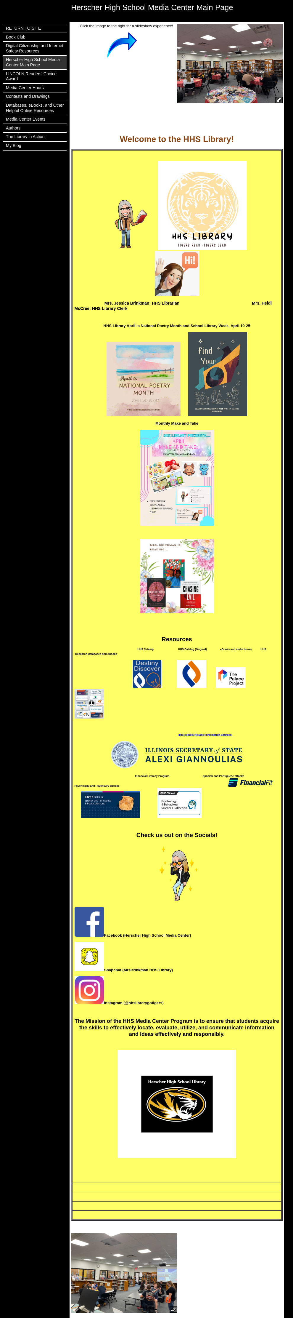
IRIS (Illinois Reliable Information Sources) (205, 734)
